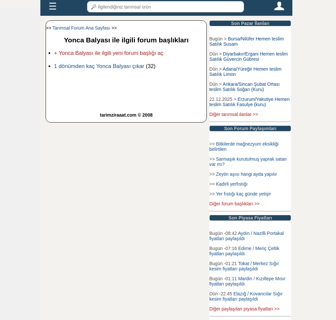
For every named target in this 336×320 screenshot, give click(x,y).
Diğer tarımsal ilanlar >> (233, 114)
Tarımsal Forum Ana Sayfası (81, 28)
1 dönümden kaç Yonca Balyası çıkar (99, 66)
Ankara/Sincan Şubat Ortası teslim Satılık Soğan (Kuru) (244, 86)
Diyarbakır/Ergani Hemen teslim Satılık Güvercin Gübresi (248, 56)
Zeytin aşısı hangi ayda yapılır (246, 174)
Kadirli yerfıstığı (231, 184)
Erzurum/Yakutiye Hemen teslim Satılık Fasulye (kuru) (249, 102)
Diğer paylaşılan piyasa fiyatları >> (244, 308)
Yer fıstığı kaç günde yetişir (243, 193)
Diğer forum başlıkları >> (234, 203)
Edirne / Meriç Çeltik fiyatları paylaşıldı (244, 251)
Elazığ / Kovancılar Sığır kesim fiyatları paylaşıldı (246, 296)
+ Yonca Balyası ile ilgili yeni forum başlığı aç (108, 53)
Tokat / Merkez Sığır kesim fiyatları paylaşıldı (244, 266)
